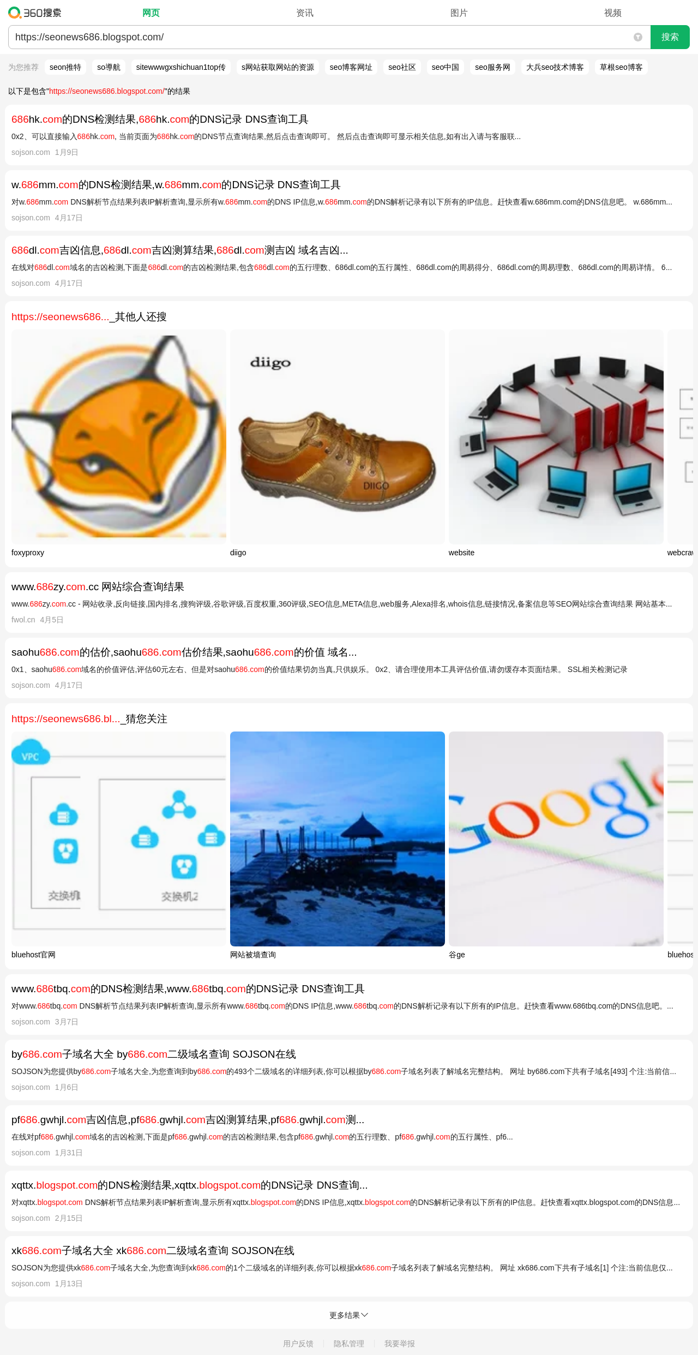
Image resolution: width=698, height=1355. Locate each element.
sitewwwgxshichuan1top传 (181, 67)
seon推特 (65, 67)
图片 (459, 12)
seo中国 (446, 67)
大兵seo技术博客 (555, 67)
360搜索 (37, 12)
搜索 (670, 36)
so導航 (109, 67)
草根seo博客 (621, 67)
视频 (613, 12)
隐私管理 (349, 1343)
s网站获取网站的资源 (278, 67)
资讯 (305, 12)
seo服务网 (492, 67)
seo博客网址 (351, 67)
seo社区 (402, 67)
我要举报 (399, 1343)
